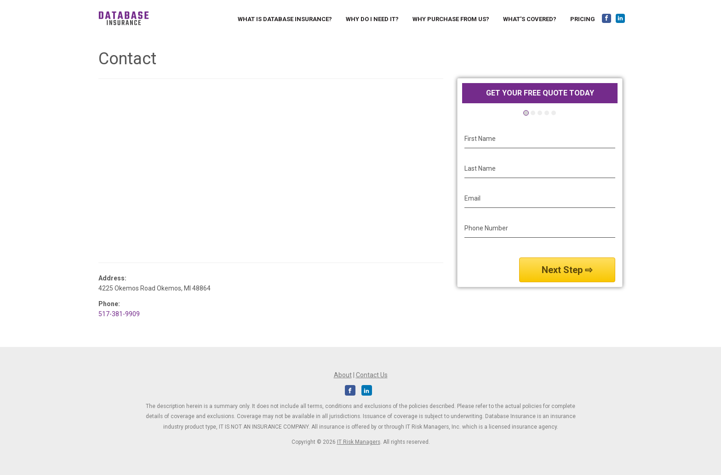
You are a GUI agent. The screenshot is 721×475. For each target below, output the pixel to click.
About (343, 375)
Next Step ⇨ (567, 269)
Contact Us (372, 375)
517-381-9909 (119, 314)
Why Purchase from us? (450, 19)
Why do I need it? (372, 19)
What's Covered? (529, 19)
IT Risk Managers (358, 442)
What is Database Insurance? (285, 19)
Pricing (582, 19)
